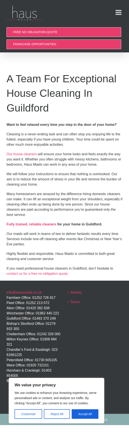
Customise (28, 414)
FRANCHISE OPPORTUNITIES (34, 44)
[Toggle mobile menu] (119, 12)
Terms (75, 302)
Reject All (57, 414)
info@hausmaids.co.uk (24, 292)
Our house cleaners (22, 154)
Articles (76, 292)
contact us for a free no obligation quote (37, 273)
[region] (56, 400)
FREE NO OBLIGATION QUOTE (35, 32)
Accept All (85, 414)
